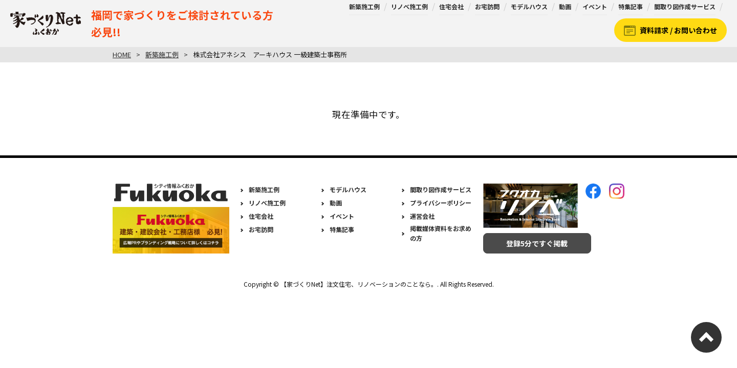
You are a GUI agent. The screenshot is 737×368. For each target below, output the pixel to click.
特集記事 (630, 6)
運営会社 (422, 216)
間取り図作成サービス (685, 6)
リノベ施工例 (409, 6)
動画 (565, 6)
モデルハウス (529, 6)
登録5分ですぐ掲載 (530, 243)
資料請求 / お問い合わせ (678, 30)
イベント (594, 6)
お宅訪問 (487, 6)
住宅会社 (451, 6)
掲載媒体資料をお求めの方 (440, 233)
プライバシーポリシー (440, 202)
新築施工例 (364, 6)
